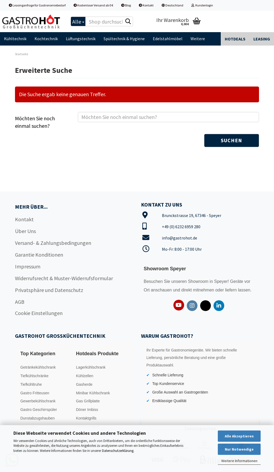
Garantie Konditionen (39, 254)
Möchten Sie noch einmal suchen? (35, 122)
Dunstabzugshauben (37, 418)
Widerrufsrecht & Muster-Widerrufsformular (64, 278)
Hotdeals (235, 39)
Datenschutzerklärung (118, 450)
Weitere (198, 38)
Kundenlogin (202, 5)
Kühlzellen (84, 376)
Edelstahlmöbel (167, 38)
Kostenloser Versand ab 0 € (93, 5)
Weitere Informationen (239, 460)
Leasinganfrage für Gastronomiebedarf (37, 5)
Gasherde (84, 384)
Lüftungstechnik (81, 38)
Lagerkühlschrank (91, 367)
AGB (19, 301)
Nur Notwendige (239, 449)
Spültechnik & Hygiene (124, 38)
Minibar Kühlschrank (93, 393)
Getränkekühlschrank (38, 367)
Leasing (261, 39)
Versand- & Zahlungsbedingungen (53, 242)
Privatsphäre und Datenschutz (49, 290)
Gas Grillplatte (88, 401)
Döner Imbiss (87, 409)
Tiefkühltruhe (31, 384)
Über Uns (25, 231)
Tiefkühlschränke (34, 376)
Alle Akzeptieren (239, 436)
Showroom (199, 281)
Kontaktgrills (86, 418)
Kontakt (146, 5)
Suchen (231, 140)
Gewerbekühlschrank (38, 401)
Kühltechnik (15, 38)
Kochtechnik (46, 38)
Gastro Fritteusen (34, 393)
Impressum (27, 266)
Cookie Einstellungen (39, 313)
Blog (126, 5)
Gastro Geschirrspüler (38, 409)
